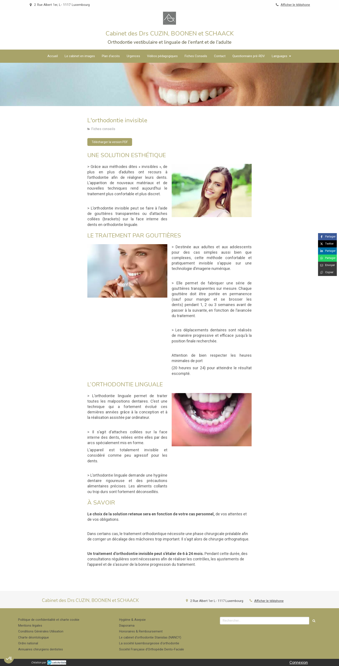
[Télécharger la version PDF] (109, 142)
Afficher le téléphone (295, 5)
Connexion (298, 662)
